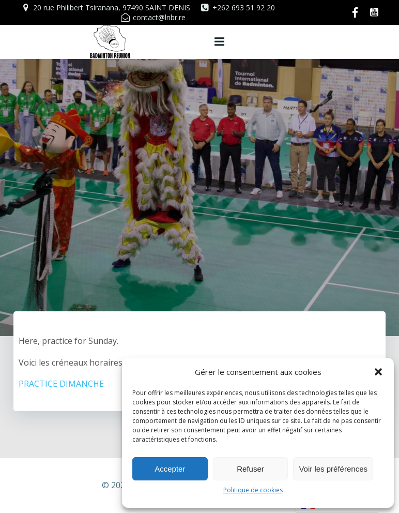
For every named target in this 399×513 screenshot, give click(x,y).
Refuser (250, 468)
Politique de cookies (253, 490)
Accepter (170, 468)
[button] (378, 372)
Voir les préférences (333, 468)
